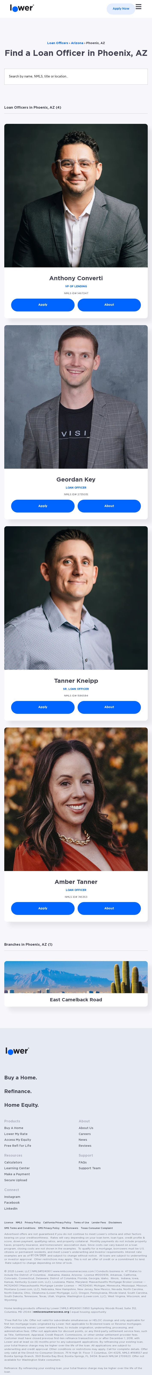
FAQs (83, 1162)
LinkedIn (11, 1208)
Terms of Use (81, 1223)
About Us (86, 1128)
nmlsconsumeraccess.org (51, 1312)
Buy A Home (13, 1128)
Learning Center (17, 1168)
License (8, 1223)
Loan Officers (57, 43)
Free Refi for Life (17, 1145)
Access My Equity (17, 1139)
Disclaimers (115, 1223)
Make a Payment (17, 1174)
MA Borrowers (70, 1228)
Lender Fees (99, 1223)
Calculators (13, 1162)
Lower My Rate (16, 1134)
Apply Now (121, 8)
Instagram (12, 1197)
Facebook (12, 1202)
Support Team (90, 1168)
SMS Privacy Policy (48, 1228)
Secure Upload (15, 1180)
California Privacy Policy (57, 1223)
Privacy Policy (33, 1223)
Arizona (77, 43)
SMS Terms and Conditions (19, 1228)
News (83, 1139)
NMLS (19, 1223)
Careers (85, 1134)
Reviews (85, 1145)
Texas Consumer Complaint (97, 1228)
